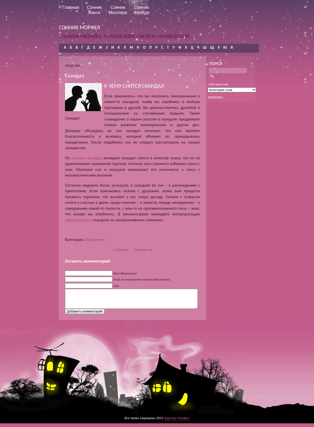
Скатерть (141, 249)
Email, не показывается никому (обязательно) (141, 279)
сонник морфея (79, 27)
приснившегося (78, 219)
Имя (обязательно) (125, 273)
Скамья (122, 249)
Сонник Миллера (117, 10)
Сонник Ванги (94, 10)
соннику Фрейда (86, 158)
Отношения (95, 239)
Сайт (116, 286)
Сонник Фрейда (141, 10)
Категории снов (218, 84)
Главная (70, 7)
